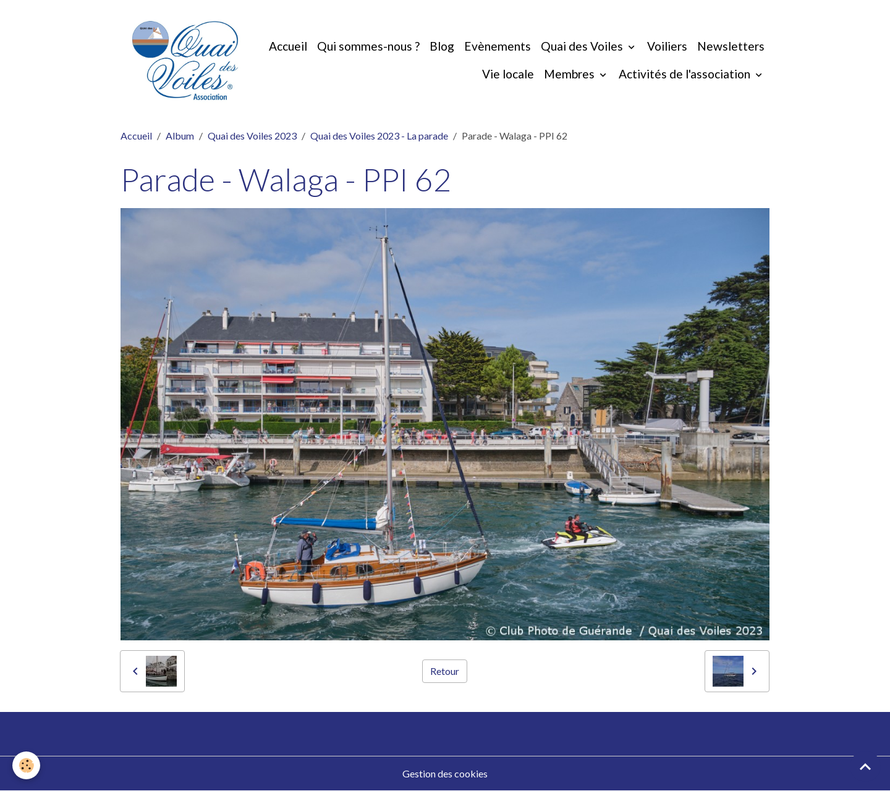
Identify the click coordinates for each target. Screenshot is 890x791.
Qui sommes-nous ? (368, 46)
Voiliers (667, 46)
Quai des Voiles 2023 (252, 135)
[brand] (185, 60)
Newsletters (731, 46)
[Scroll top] (865, 766)
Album (180, 135)
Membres (570, 74)
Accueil (288, 46)
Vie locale (508, 74)
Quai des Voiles (583, 46)
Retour (444, 671)
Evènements (497, 46)
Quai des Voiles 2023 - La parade (379, 135)
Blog (442, 46)
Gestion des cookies (445, 773)
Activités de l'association (686, 74)
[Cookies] (26, 765)
